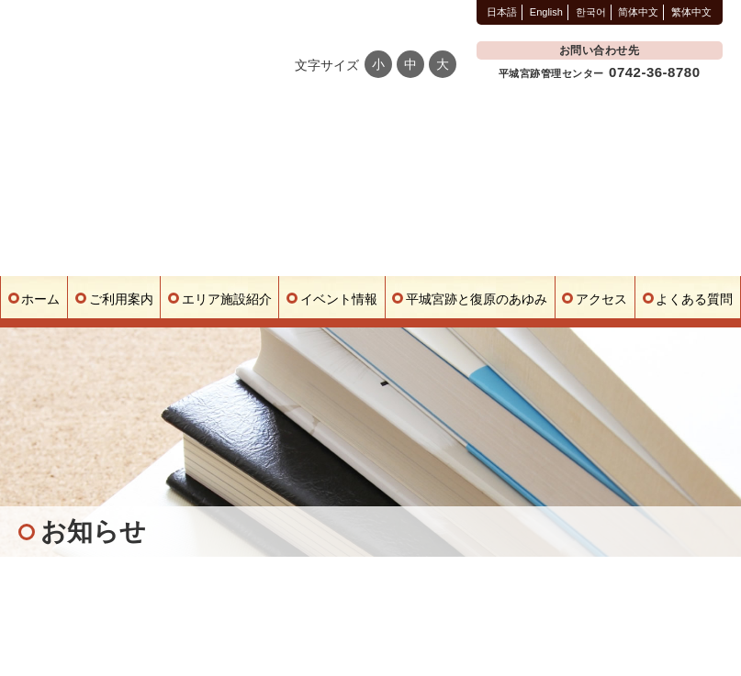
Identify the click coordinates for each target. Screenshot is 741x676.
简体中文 (638, 11)
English (546, 11)
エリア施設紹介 (227, 299)
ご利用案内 (121, 299)
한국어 (591, 11)
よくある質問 (694, 299)
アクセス (601, 299)
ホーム (40, 299)
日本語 (502, 11)
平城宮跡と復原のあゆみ (476, 299)
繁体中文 (691, 11)
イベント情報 (338, 299)
